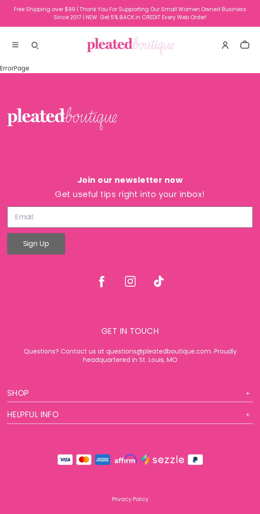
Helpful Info (130, 414)
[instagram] (130, 281)
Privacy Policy (130, 499)
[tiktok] (158, 281)
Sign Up (36, 243)
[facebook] (101, 281)
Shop (130, 393)
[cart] (245, 45)
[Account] (225, 45)
